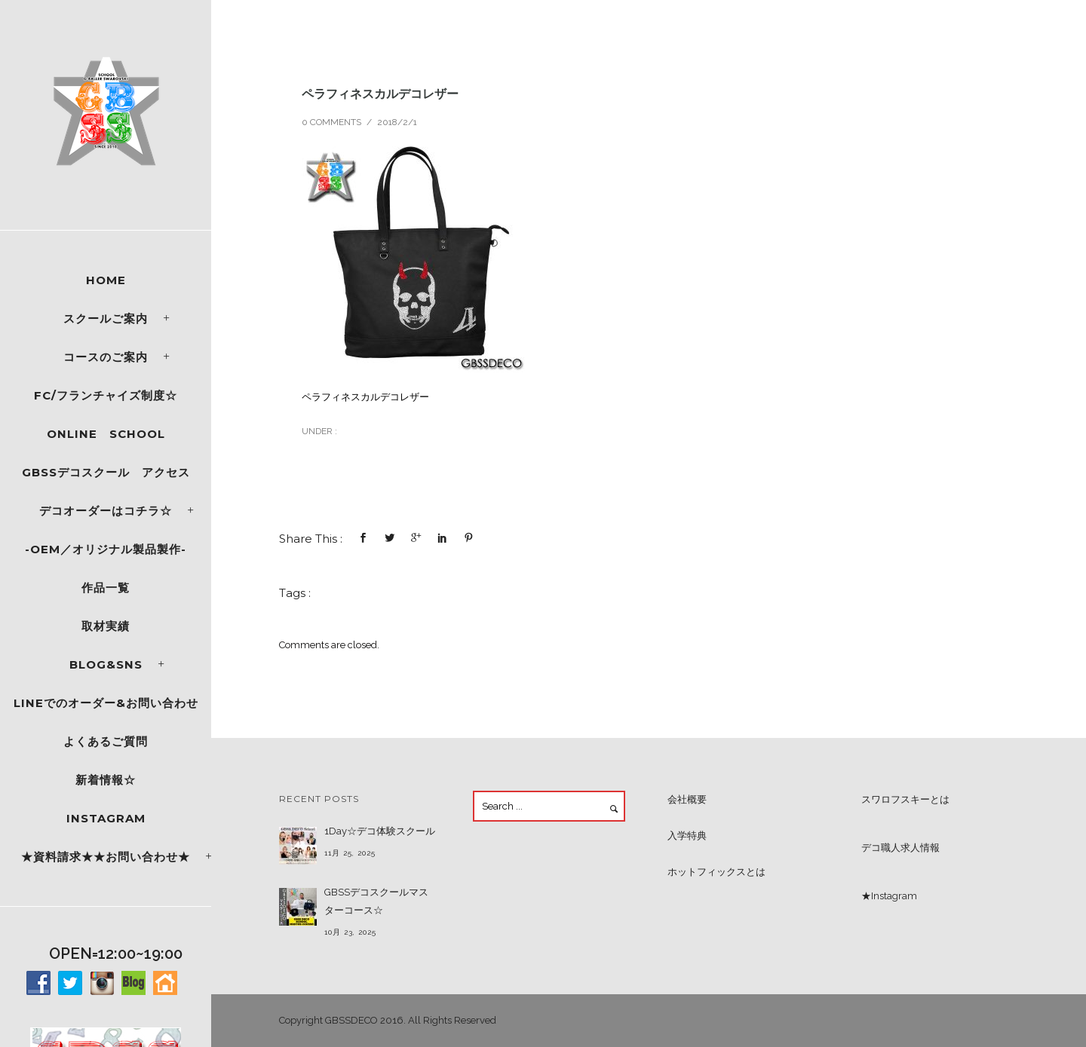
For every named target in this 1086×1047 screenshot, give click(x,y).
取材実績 (105, 626)
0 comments (331, 122)
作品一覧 (105, 587)
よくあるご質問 (105, 741)
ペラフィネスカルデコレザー (380, 93)
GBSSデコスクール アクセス (106, 472)
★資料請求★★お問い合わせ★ (105, 857)
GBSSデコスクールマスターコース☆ (376, 901)
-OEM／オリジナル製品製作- (105, 549)
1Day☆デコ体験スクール (379, 831)
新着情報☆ (105, 780)
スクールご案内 (105, 318)
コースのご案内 (105, 357)
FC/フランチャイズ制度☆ (105, 395)
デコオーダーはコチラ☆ (105, 511)
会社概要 (687, 799)
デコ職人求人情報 (900, 847)
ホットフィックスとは (716, 871)
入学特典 (687, 835)
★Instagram (889, 896)
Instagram (106, 818)
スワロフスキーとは (905, 799)
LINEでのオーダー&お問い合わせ (106, 703)
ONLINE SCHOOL (106, 434)
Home (106, 280)
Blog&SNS (106, 664)
